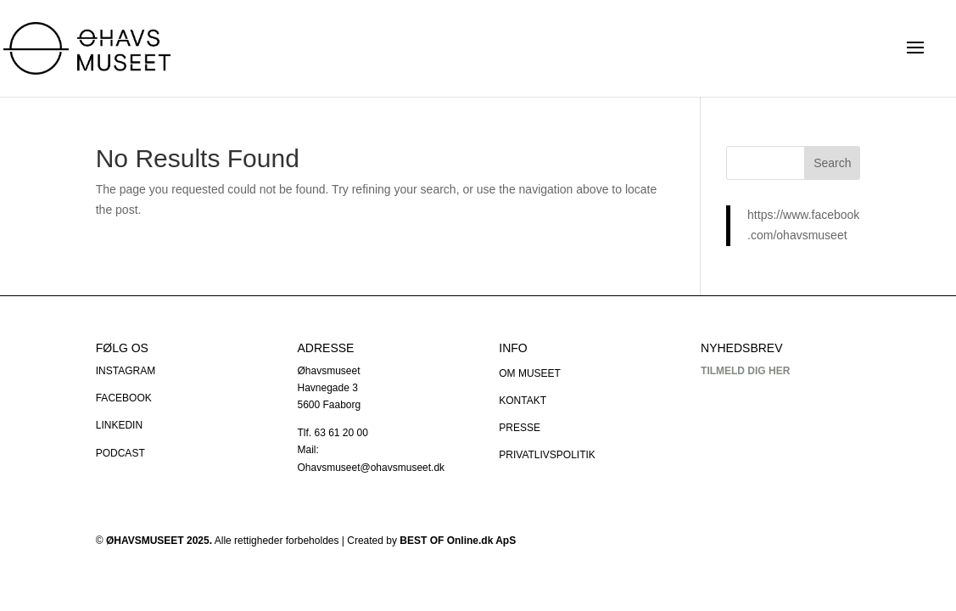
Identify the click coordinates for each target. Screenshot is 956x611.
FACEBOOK (124, 398)
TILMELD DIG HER (745, 371)
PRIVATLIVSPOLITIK (547, 455)
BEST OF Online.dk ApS (458, 541)
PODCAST (120, 453)
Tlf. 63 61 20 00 (332, 433)
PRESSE (519, 428)
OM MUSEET (530, 373)
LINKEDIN (119, 425)
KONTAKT (522, 400)
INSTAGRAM (125, 371)
